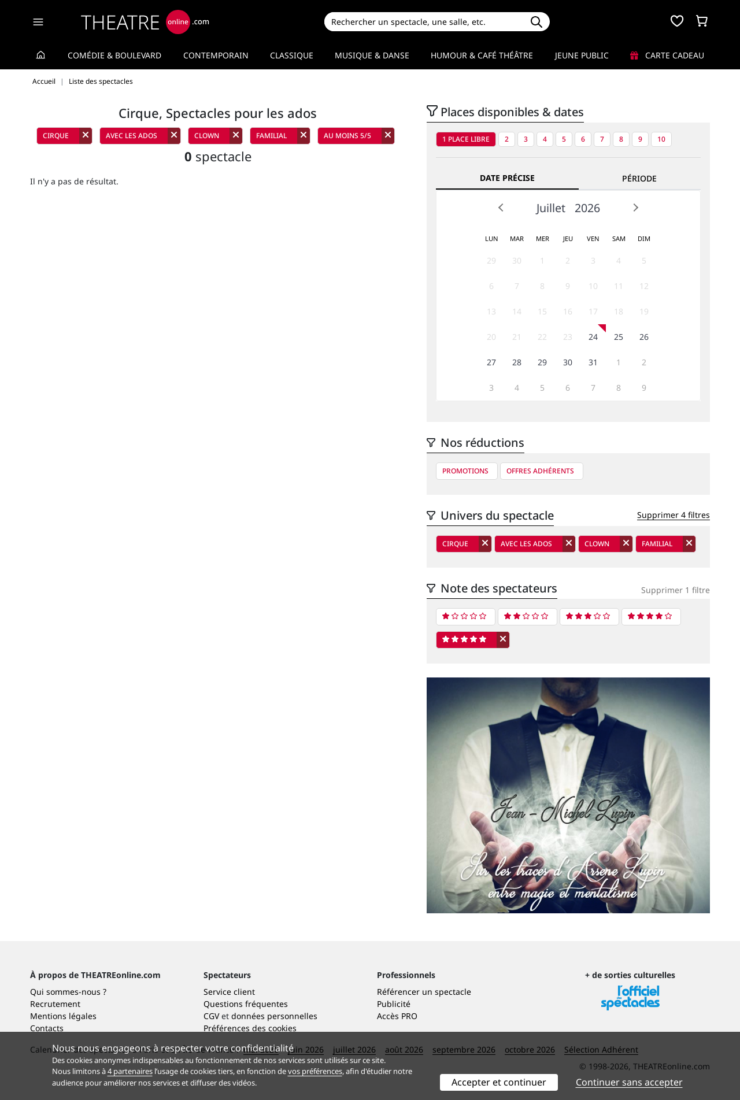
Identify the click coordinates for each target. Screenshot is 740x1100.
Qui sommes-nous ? (68, 991)
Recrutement (55, 1003)
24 (593, 336)
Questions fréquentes (246, 1003)
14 (516, 311)
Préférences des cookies (250, 1028)
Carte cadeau (667, 55)
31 (593, 362)
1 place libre (466, 139)
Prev (501, 207)
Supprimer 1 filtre (675, 589)
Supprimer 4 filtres (673, 514)
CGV (211, 1015)
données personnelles (274, 1015)
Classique (291, 55)
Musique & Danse (372, 55)
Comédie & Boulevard (114, 55)
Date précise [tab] (507, 177)
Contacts (47, 1028)
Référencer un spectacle (424, 991)
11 (618, 285)
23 (567, 336)
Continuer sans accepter (629, 1082)
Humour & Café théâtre (482, 55)
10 (661, 139)
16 (567, 311)
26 (644, 336)
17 (593, 311)
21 (516, 336)
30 (516, 260)
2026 (587, 208)
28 (516, 362)
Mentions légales (63, 1015)
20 (491, 336)
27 (491, 362)
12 (644, 285)
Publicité (393, 1003)
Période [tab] (639, 178)
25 (618, 336)
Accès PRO (397, 1015)
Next (635, 207)
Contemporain (216, 55)
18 (618, 311)
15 (542, 311)
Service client (229, 991)
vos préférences (315, 1071)
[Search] (423, 21)
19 (644, 311)
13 (491, 311)
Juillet (550, 208)
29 (491, 260)
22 (542, 336)
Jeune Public (582, 55)
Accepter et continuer (499, 1082)
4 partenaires (130, 1071)
